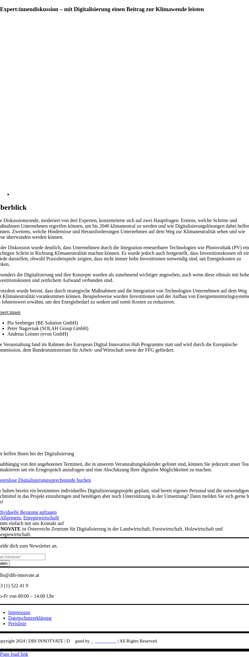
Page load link (14, 654)
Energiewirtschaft (40, 517)
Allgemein (10, 517)
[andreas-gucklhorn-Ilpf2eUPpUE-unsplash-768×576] (130, 194)
